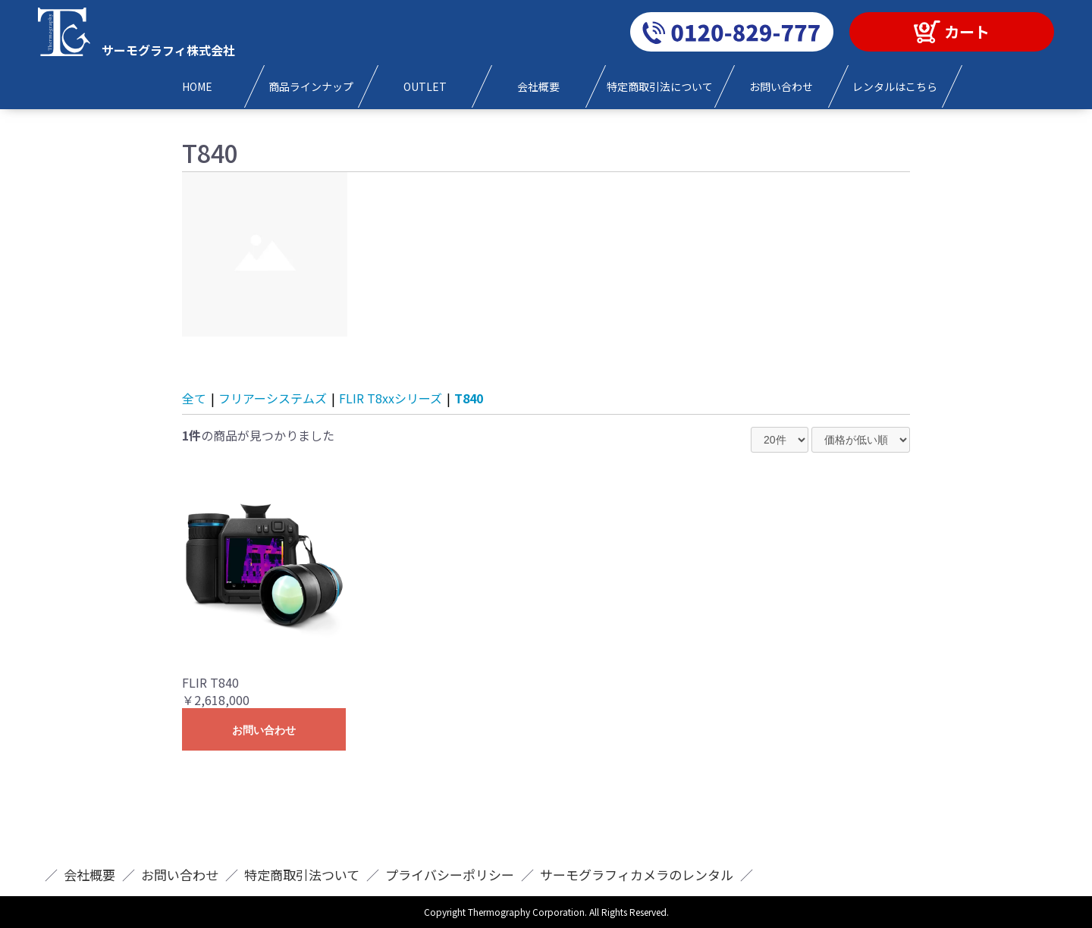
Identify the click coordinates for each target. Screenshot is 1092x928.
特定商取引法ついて (301, 874)
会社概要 (89, 874)
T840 (468, 398)
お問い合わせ (264, 730)
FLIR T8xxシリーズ (390, 398)
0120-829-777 (731, 32)
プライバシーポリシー (449, 874)
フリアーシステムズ (272, 398)
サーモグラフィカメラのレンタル (636, 874)
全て (194, 398)
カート (967, 31)
